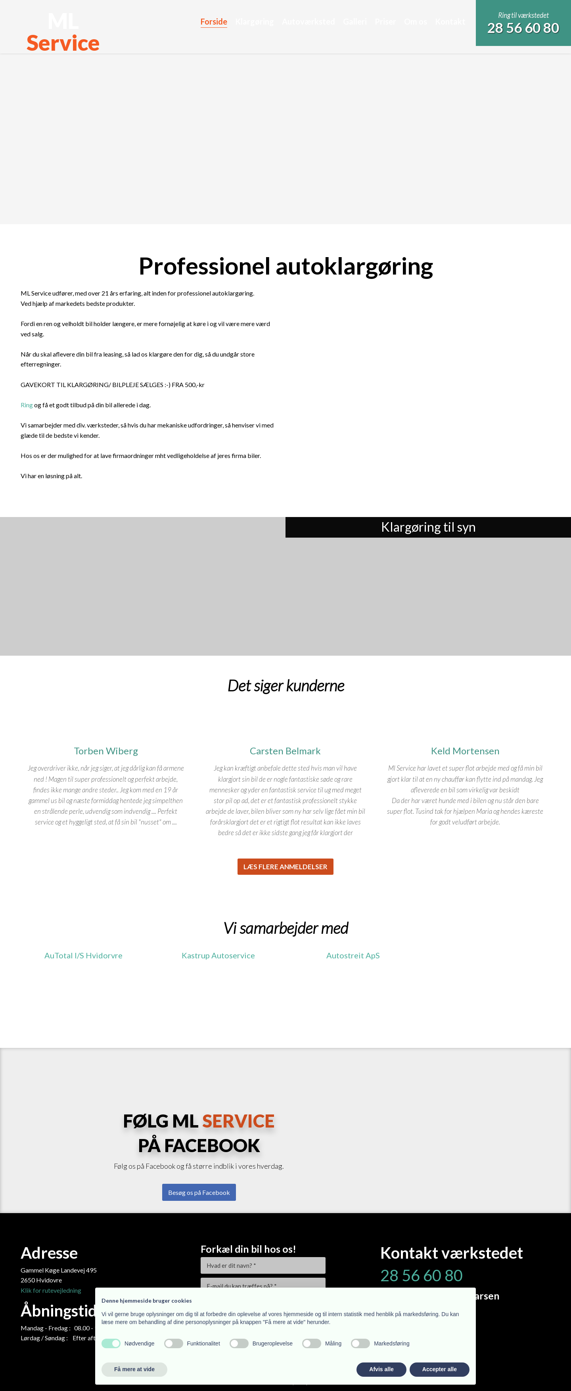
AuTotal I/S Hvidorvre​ (83, 955)
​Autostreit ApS (353, 955)
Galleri (355, 21)
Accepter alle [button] (439, 1369)
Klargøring (254, 21)
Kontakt (450, 21)
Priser (385, 21)
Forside (214, 21)
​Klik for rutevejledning (51, 1290)
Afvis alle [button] (381, 1369)
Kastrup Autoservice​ (218, 955)
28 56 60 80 (523, 27)
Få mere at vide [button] (134, 1369)
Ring (27, 404)
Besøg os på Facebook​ (199, 1192)
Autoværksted (308, 21)
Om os (415, 21)
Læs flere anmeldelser (285, 866)
